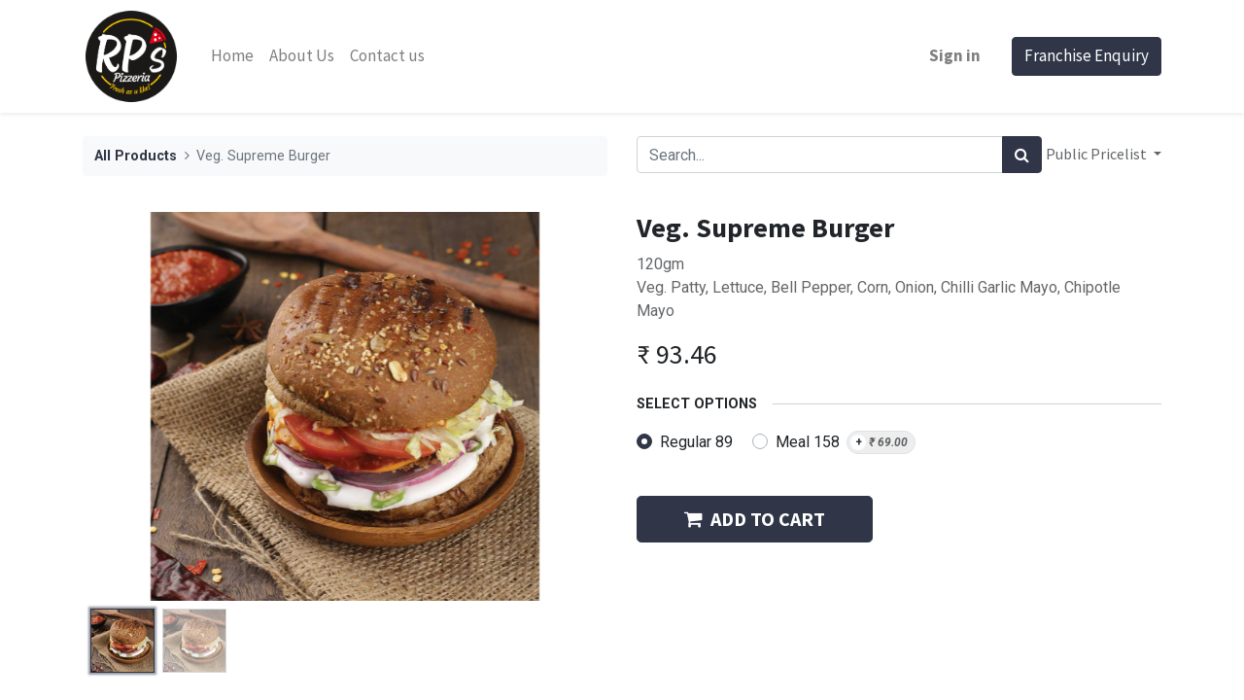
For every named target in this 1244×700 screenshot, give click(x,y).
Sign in (955, 55)
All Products (135, 156)
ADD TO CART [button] (754, 519)
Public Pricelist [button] (1098, 153)
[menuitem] (232, 56)
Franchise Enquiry (1086, 55)
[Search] (1022, 154)
